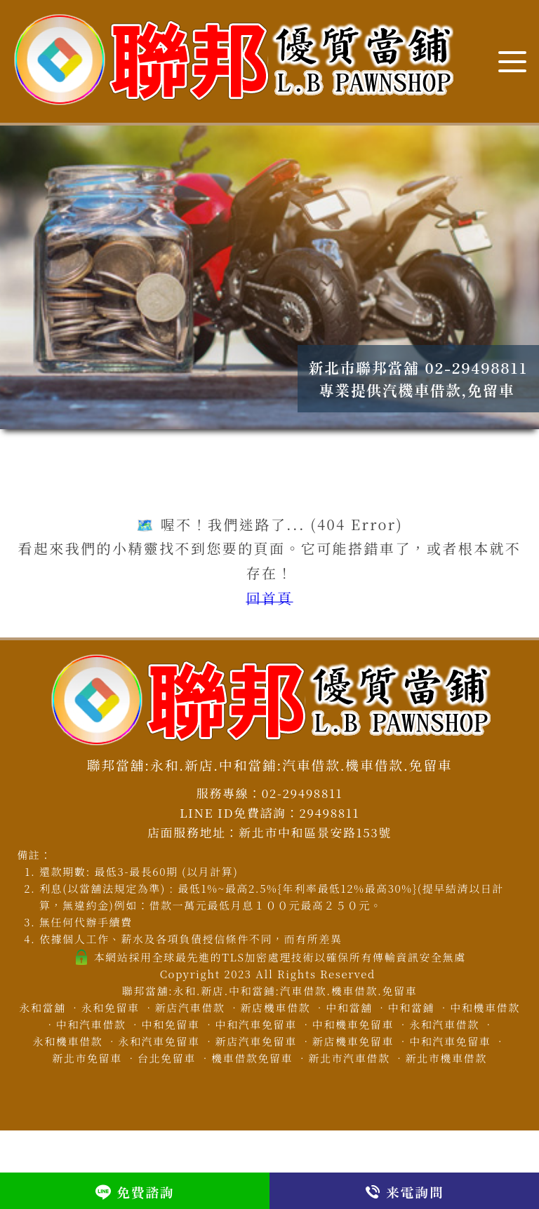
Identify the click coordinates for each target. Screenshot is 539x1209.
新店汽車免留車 (256, 1041)
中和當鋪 (411, 1007)
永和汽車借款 (444, 1024)
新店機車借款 (276, 1007)
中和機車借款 (485, 1007)
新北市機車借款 (446, 1058)
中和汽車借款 (91, 1024)
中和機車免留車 (353, 1024)
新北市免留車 (87, 1058)
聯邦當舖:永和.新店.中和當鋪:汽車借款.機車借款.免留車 (270, 990)
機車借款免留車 (252, 1058)
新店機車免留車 (353, 1041)
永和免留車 (110, 1007)
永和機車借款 (68, 1041)
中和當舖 (349, 1007)
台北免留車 (167, 1058)
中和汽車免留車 (256, 1024)
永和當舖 (42, 1007)
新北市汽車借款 (349, 1058)
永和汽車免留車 (158, 1041)
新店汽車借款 (190, 1007)
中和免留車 (170, 1024)
